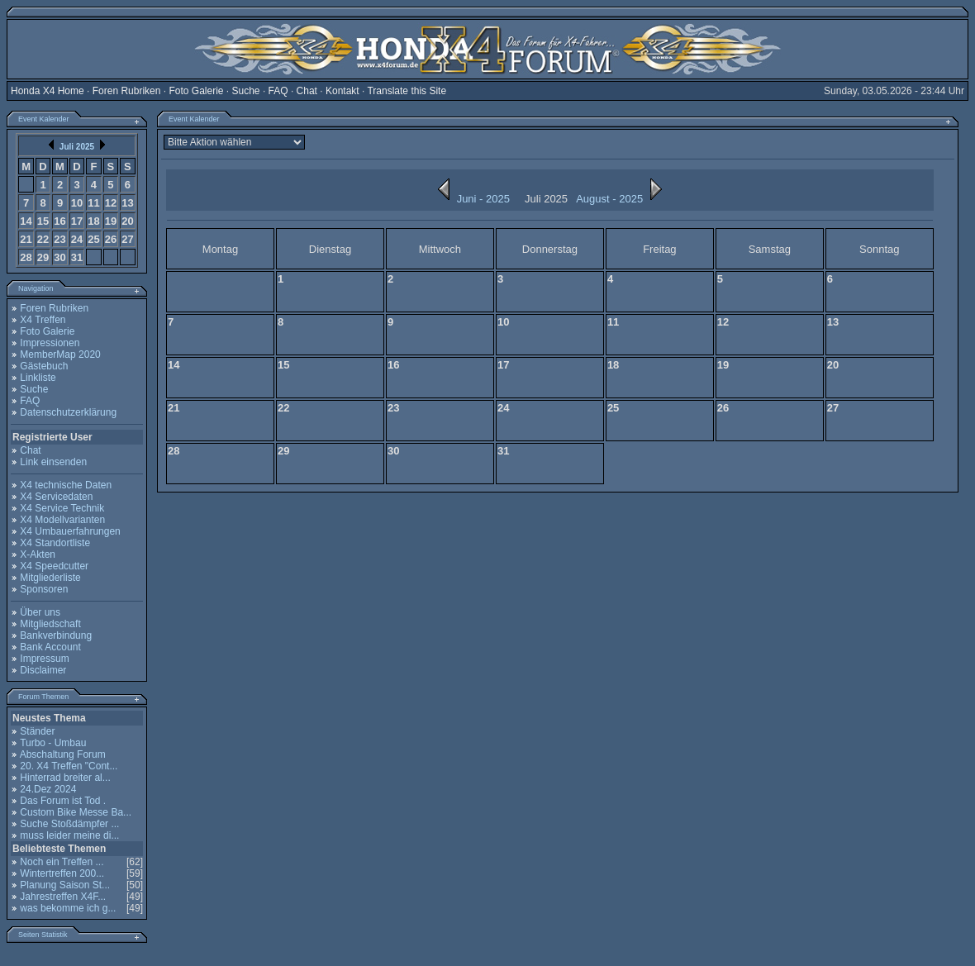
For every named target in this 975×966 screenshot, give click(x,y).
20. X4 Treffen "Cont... (68, 766)
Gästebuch (44, 366)
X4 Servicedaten (56, 496)
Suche (246, 91)
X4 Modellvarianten (62, 520)
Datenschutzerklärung (68, 412)
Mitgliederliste (50, 577)
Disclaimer (43, 670)
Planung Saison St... (65, 885)
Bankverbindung (56, 635)
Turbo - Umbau (53, 743)
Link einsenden (53, 462)
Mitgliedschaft (50, 624)
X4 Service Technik (62, 508)
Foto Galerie (196, 91)
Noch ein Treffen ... (61, 862)
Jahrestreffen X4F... (63, 896)
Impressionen (49, 343)
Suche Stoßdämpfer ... (69, 824)
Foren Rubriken (127, 91)
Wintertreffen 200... (62, 873)
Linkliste (37, 377)
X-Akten (37, 554)
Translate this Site (406, 91)
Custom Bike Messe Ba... (75, 812)
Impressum (44, 658)
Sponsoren (44, 589)
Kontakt (342, 91)
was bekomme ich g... (68, 908)
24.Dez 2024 (48, 789)
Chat (307, 91)
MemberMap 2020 (60, 354)
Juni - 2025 (470, 199)
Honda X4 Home (47, 91)
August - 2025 (622, 199)
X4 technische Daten (66, 485)
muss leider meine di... (69, 835)
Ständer (37, 731)
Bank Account (50, 647)
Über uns (40, 612)
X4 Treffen (42, 320)
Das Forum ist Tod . (63, 801)
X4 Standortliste (55, 543)
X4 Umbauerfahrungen (70, 531)
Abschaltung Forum (63, 754)
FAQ (278, 91)
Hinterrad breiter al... (65, 777)
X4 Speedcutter (54, 566)
